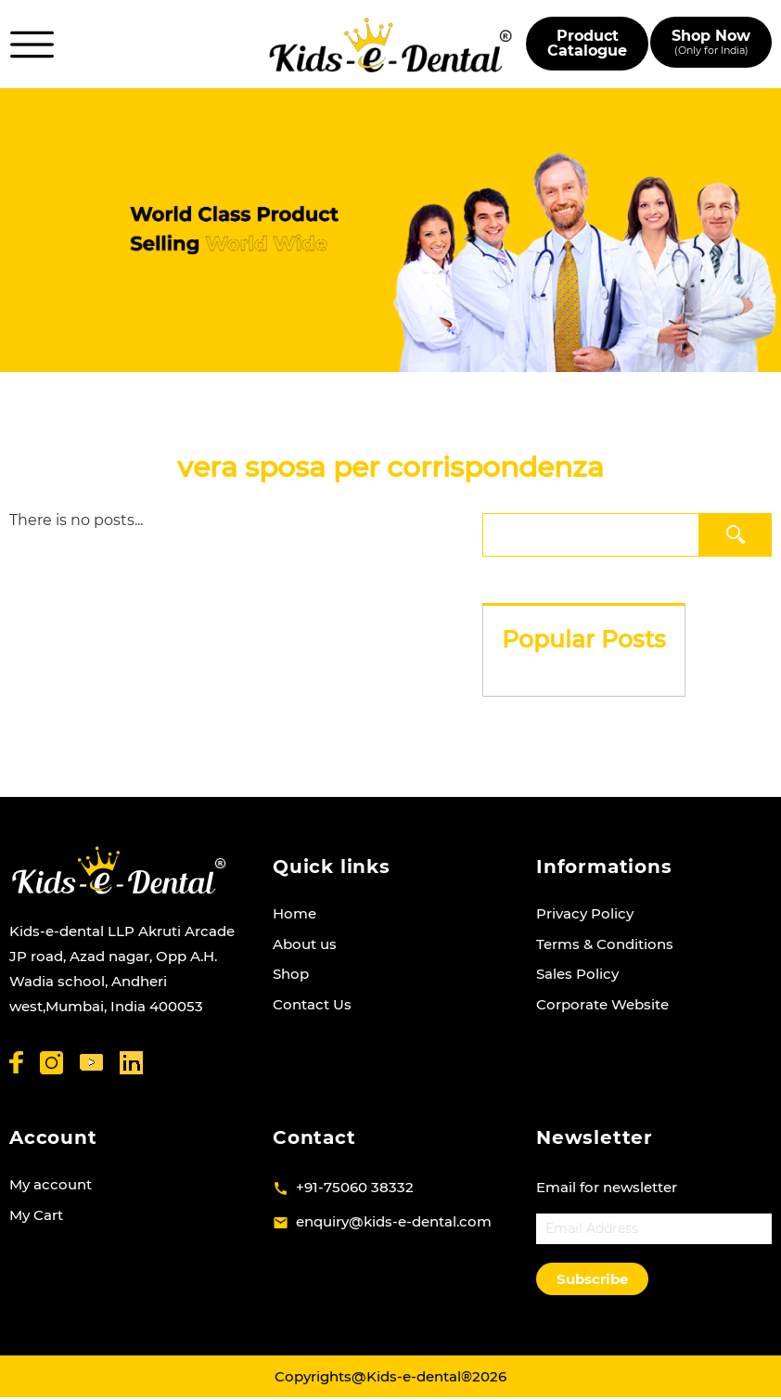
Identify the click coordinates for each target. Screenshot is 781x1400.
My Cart (36, 1215)
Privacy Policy (585, 913)
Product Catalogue (587, 43)
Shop (291, 974)
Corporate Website (602, 1004)
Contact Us (312, 1004)
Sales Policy (577, 974)
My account (50, 1184)
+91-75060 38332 (355, 1187)
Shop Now (711, 42)
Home (294, 913)
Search (736, 534)
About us (305, 944)
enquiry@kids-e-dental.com (394, 1221)
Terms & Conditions (604, 944)
